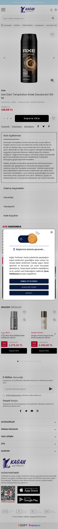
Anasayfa (6, 25)
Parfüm (17, 25)
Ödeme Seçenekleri (13, 188)
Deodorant (39, 25)
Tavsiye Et (5, 126)
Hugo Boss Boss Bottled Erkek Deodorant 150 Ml (13, 336)
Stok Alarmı (29, 126)
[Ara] (53, 18)
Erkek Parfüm (27, 25)
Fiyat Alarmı (17, 126)
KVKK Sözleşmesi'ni (13, 395)
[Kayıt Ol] (51, 389)
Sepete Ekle (32, 118)
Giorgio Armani (37, 332)
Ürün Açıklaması (12, 135)
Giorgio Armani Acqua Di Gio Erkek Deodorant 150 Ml (42, 336)
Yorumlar (8, 197)
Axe (3, 90)
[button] (4, 58)
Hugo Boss (5, 332)
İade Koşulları (10, 215)
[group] (29, 58)
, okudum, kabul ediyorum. (22, 395)
